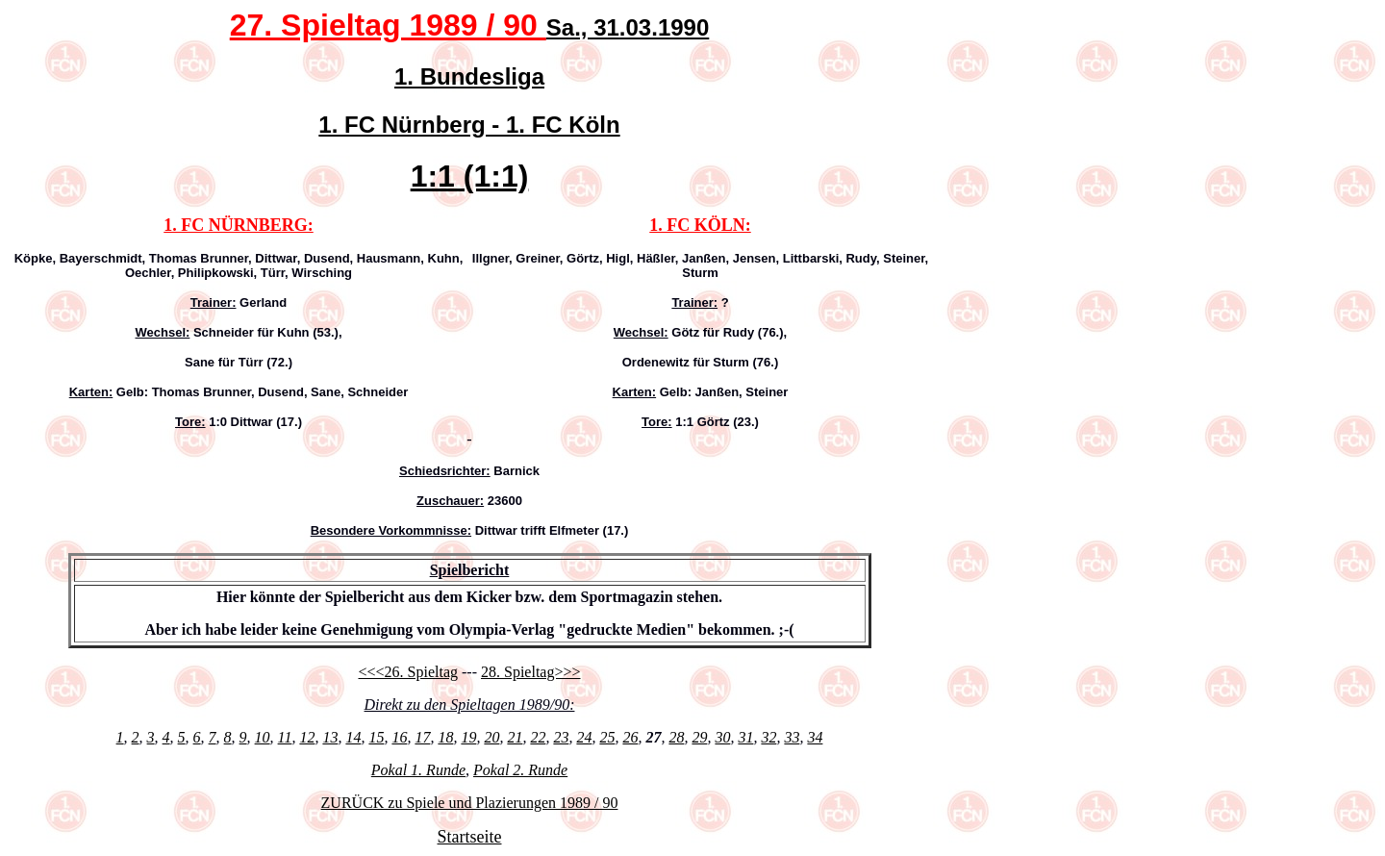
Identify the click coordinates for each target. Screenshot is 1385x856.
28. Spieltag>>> (531, 672)
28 (676, 737)
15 (376, 737)
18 (445, 737)
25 (607, 737)
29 (699, 737)
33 (791, 737)
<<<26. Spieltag (408, 672)
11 (285, 737)
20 (491, 737)
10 (262, 737)
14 (353, 737)
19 (468, 737)
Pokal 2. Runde (520, 770)
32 (768, 737)
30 (722, 737)
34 (814, 737)
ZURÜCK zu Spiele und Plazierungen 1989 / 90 (469, 802)
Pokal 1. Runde (418, 770)
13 (330, 737)
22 (537, 737)
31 (745, 737)
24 (584, 737)
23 (560, 737)
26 (630, 737)
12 (307, 737)
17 (422, 737)
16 (399, 737)
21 (514, 737)
